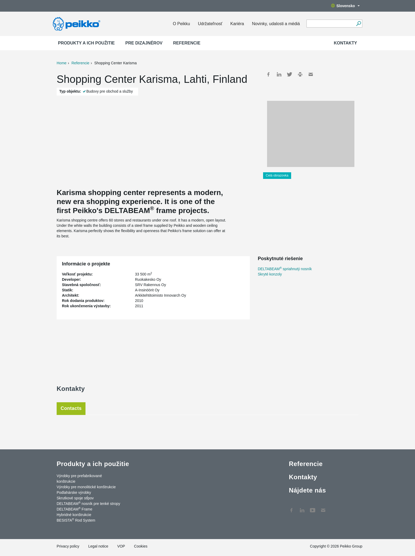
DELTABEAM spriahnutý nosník (285, 269)
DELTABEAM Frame (74, 509)
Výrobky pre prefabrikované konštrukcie (79, 478)
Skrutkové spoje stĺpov (75, 498)
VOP (121, 546)
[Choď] (358, 23)
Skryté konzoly (270, 274)
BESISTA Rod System (76, 520)
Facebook (268, 74)
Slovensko (345, 6)
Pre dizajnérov (144, 43)
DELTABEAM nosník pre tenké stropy (88, 503)
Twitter (289, 74)
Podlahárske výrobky (74, 492)
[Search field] (330, 24)
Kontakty (345, 43)
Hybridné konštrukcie (74, 515)
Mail (310, 74)
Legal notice (98, 546)
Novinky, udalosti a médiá (276, 23)
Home (61, 63)
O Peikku (181, 23)
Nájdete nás (307, 490)
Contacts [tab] (71, 408)
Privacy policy (68, 546)
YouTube (312, 507)
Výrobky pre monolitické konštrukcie (86, 487)
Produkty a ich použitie (86, 43)
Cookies (140, 546)
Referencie (186, 43)
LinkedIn (279, 74)
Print (300, 74)
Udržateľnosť (210, 23)
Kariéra (237, 23)
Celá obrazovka (277, 175)
